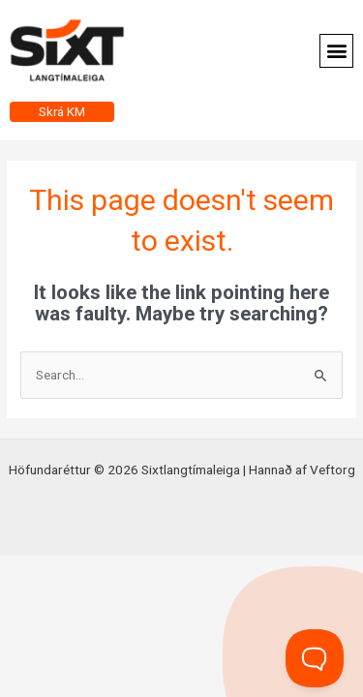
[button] (336, 51)
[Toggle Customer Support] (315, 658)
